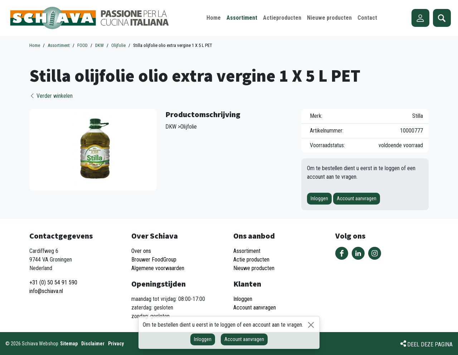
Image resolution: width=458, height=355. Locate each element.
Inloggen (319, 198)
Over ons (141, 251)
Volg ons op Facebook (341, 253)
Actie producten (251, 259)
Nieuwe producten (253, 268)
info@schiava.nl (46, 291)
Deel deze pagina (430, 344)
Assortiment (246, 251)
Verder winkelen (51, 95)
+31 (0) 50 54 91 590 (53, 282)
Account (420, 18)
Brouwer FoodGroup (153, 259)
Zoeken (442, 18)
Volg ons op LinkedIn (358, 253)
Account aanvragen (356, 198)
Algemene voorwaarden (157, 268)
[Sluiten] (311, 325)
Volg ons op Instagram (374, 253)
